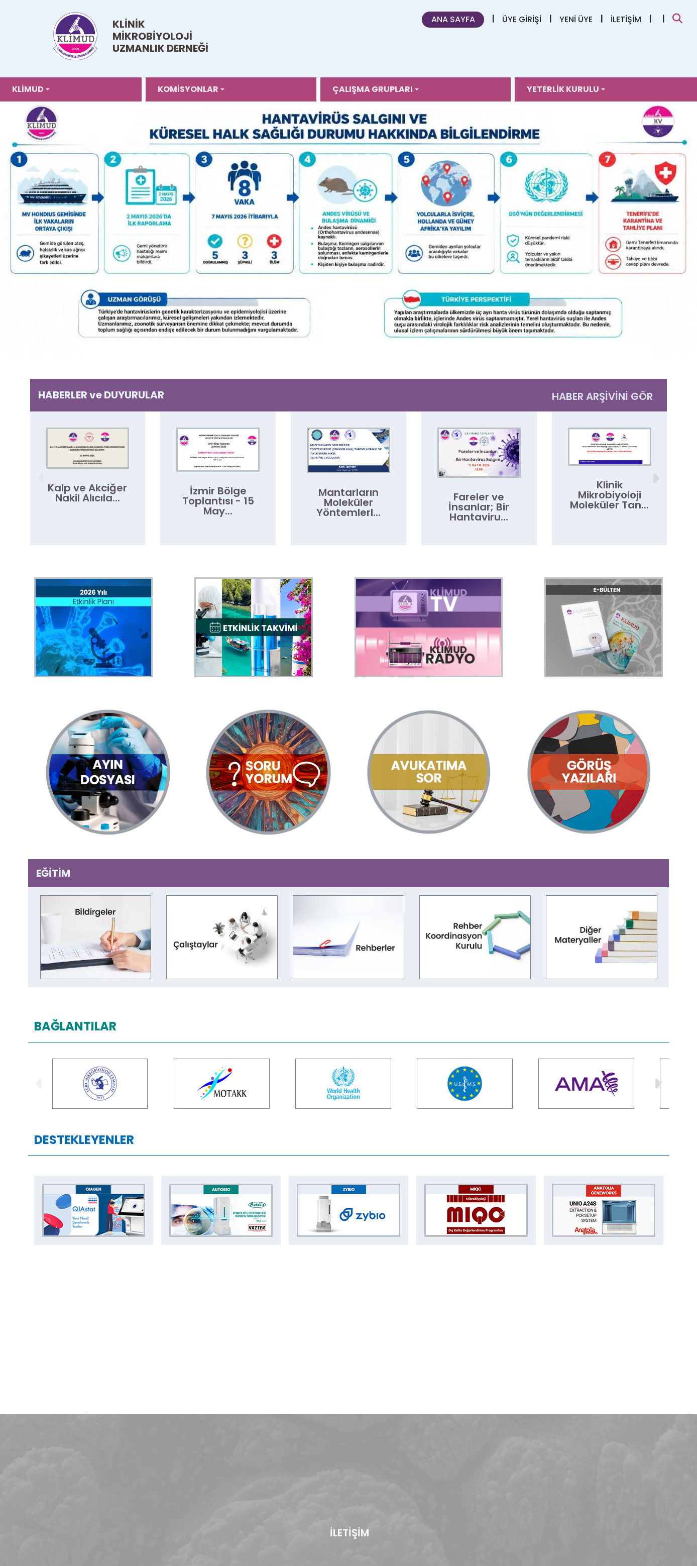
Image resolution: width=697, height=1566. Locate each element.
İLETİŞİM (626, 19)
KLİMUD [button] (28, 89)
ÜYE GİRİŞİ (521, 19)
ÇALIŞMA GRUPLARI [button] (372, 89)
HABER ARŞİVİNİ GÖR (602, 396)
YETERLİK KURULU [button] (563, 89)
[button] (655, 478)
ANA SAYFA (453, 19)
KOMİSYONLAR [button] (188, 89)
